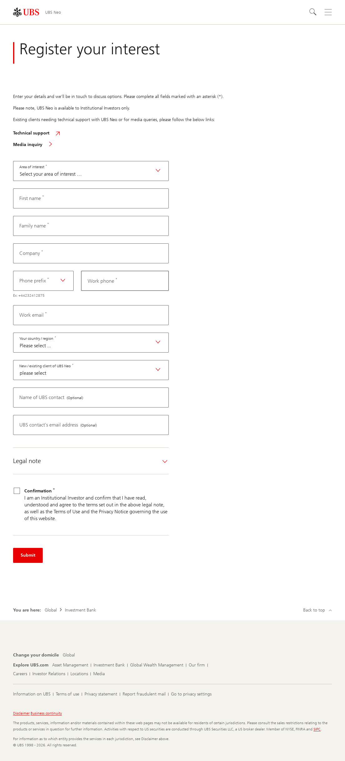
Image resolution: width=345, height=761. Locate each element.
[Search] (313, 12)
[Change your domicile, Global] (69, 655)
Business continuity (46, 713)
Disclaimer (21, 713)
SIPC (317, 729)
